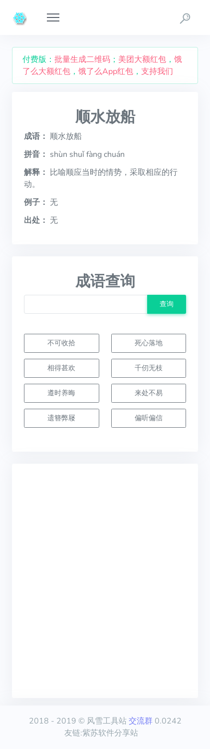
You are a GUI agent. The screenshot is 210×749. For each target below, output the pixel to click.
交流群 (141, 721)
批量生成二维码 (82, 59)
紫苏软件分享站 (110, 733)
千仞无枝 (149, 368)
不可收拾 (61, 343)
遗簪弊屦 (61, 418)
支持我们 (157, 71)
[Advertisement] (105, 581)
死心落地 (149, 343)
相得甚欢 (61, 368)
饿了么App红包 (105, 71)
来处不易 (149, 393)
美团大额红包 (142, 59)
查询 (167, 304)
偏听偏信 (149, 418)
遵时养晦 (61, 393)
